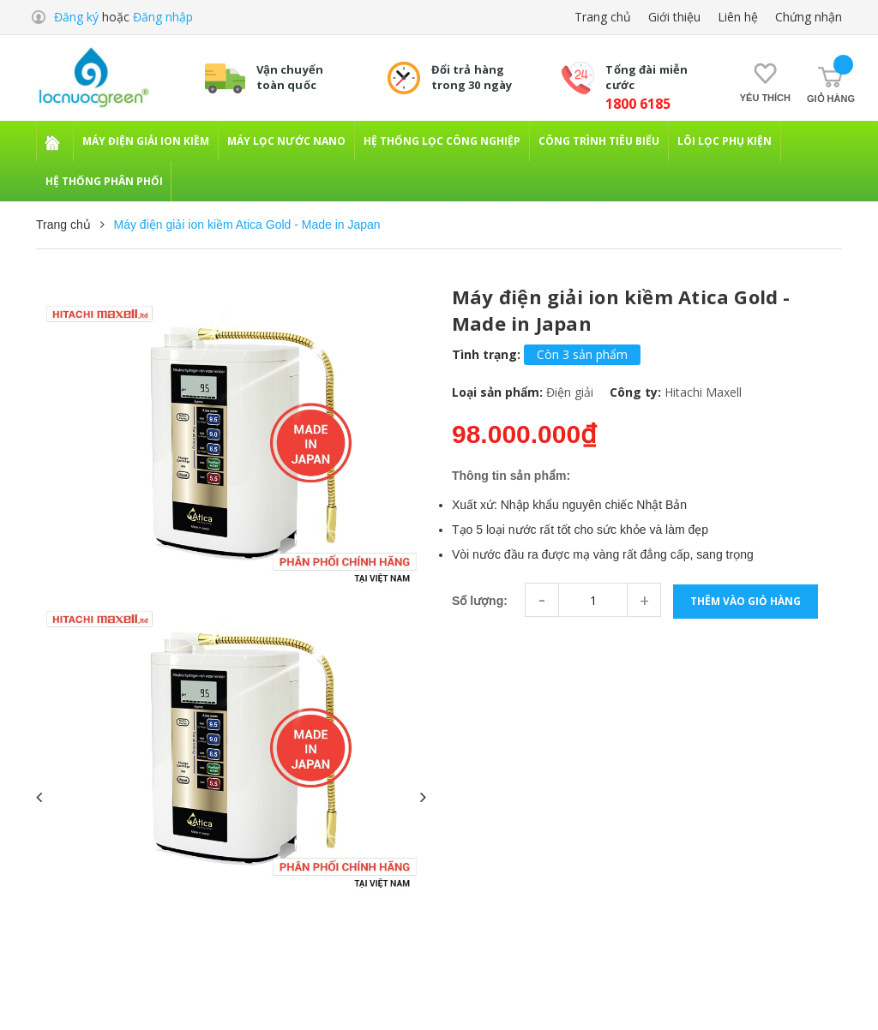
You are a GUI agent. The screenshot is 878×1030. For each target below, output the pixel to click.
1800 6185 (638, 103)
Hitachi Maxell (703, 392)
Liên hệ (738, 17)
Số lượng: (480, 601)
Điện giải (569, 392)
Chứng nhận (808, 17)
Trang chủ (602, 17)
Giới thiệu (674, 17)
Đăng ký (76, 17)
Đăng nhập (163, 17)
